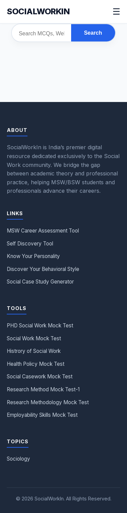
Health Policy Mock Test (35, 364)
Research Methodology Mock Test (48, 402)
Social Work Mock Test (34, 338)
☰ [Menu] (116, 11)
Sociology (18, 459)
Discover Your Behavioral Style (43, 269)
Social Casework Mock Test (39, 376)
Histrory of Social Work (34, 351)
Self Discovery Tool (30, 243)
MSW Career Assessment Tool (43, 230)
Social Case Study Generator (40, 281)
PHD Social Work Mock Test (40, 325)
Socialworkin (38, 11)
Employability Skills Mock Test (42, 415)
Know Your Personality (33, 256)
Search (93, 33)
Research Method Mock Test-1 (43, 389)
